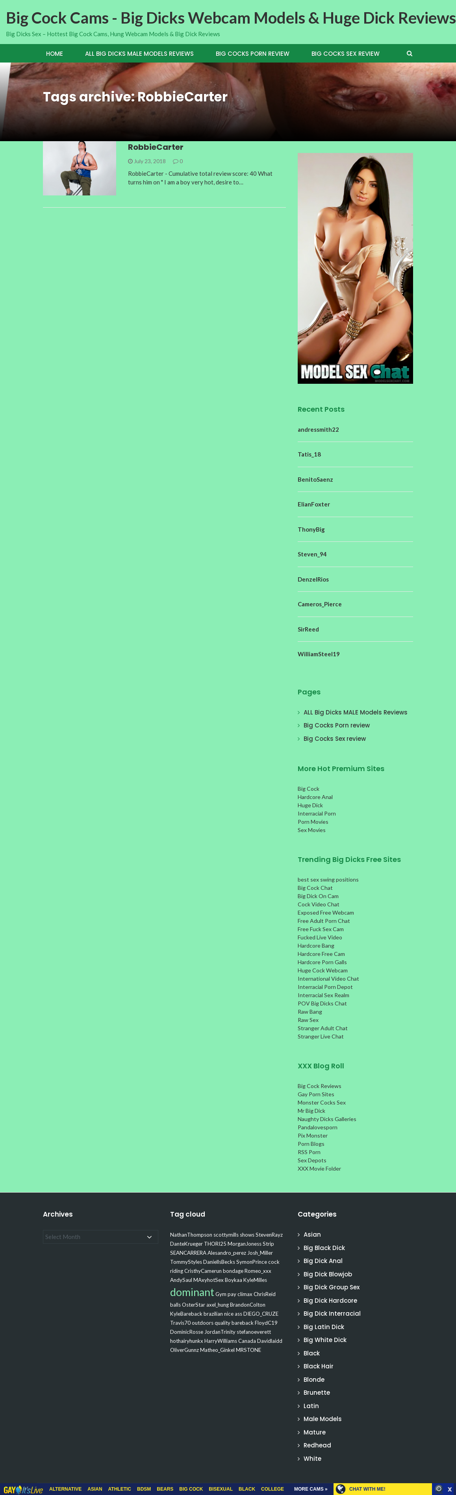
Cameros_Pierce (320, 604)
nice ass (233, 1314)
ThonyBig (311, 529)
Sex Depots (312, 1160)
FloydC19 (266, 1323)
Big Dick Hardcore (330, 1300)
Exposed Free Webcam (326, 912)
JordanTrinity (219, 1332)
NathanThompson (191, 1235)
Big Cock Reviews (319, 1086)
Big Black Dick (324, 1248)
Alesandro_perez (227, 1253)
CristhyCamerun (203, 1271)
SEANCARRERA (188, 1253)
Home (54, 54)
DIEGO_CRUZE (260, 1314)
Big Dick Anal (323, 1261)
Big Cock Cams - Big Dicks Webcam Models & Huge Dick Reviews (231, 17)
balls (175, 1305)
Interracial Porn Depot (325, 986)
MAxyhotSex (208, 1280)
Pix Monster (313, 1135)
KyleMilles (255, 1280)
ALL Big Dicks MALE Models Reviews (139, 54)
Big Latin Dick (324, 1327)
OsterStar (193, 1305)
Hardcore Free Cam (321, 953)
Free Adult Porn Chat (324, 920)
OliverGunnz (184, 1350)
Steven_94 (312, 554)
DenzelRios (313, 579)
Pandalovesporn (317, 1127)
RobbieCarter (156, 147)
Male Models (323, 1419)
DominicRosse (186, 1332)
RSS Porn (309, 1152)
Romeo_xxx (258, 1271)
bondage (233, 1271)
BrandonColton (247, 1305)
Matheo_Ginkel (217, 1350)
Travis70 (180, 1323)
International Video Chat (328, 978)
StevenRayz (269, 1235)
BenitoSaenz (315, 479)
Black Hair (319, 1366)
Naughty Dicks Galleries (327, 1119)
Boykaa (233, 1280)
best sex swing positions (328, 879)
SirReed (308, 629)
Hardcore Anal (315, 797)
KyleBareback (186, 1314)
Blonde (314, 1379)
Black (312, 1353)
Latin (311, 1406)
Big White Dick (325, 1340)
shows (247, 1235)
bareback (243, 1323)
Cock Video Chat (318, 904)
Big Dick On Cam (318, 896)
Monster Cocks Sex (322, 1102)
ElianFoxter (314, 504)
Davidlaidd (269, 1341)
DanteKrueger (186, 1244)
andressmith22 (318, 429)
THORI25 (215, 1244)
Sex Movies (312, 830)
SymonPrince (251, 1262)
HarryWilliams (220, 1341)
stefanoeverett (254, 1332)
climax (244, 1294)
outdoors (202, 1323)
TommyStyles (186, 1262)
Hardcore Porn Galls (322, 962)
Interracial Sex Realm (323, 995)
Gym (220, 1294)
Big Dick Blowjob (328, 1274)
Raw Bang (310, 1011)
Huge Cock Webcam (323, 970)
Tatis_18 (309, 454)
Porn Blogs (311, 1143)
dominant (192, 1292)
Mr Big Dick (311, 1110)
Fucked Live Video (320, 937)
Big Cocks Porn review (252, 54)
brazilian (213, 1314)
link (449, 1372)
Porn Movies (313, 821)
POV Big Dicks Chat (322, 1003)
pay (232, 1294)
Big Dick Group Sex (332, 1287)
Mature (315, 1432)
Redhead (317, 1445)
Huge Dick (310, 805)
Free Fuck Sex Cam (321, 929)
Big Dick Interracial (332, 1313)
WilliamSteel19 (319, 653)
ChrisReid (265, 1294)
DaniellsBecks (219, 1262)
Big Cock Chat (315, 887)
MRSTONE (248, 1350)
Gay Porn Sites (316, 1094)
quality (222, 1323)
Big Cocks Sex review (345, 54)
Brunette (317, 1392)
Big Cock (308, 788)
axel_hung (217, 1305)
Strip (268, 1244)
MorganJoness (244, 1244)
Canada (247, 1341)
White (312, 1458)
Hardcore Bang (316, 945)
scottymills (226, 1235)
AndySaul (181, 1280)
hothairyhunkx (186, 1341)
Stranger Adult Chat (323, 1028)
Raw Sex (308, 1019)
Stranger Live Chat (321, 1036)
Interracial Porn (317, 813)
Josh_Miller (260, 1253)
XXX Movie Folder (319, 1168)
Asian (312, 1234)
